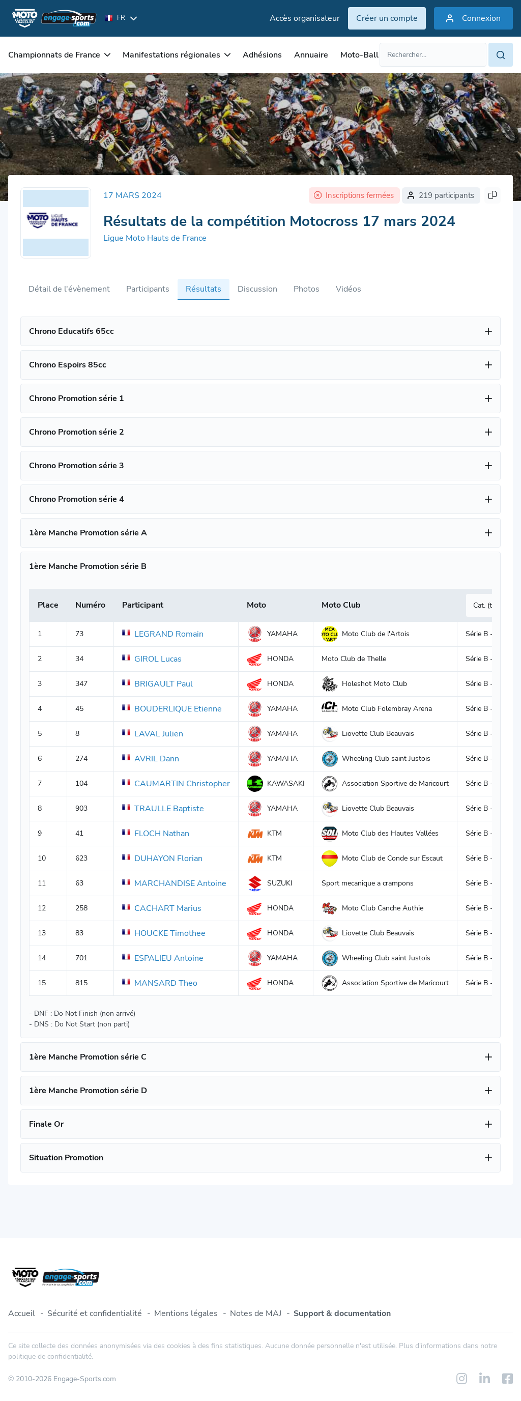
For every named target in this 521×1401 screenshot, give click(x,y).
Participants (147, 289)
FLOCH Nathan (155, 833)
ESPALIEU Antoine (163, 958)
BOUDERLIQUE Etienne (172, 708)
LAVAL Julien (152, 733)
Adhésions (262, 55)
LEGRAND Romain (163, 634)
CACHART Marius (161, 908)
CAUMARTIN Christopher (176, 783)
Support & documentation (342, 1313)
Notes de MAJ (255, 1313)
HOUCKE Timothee (164, 933)
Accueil (21, 1313)
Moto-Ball (359, 55)
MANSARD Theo (159, 983)
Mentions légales (186, 1313)
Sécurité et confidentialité (94, 1313)
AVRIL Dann (150, 758)
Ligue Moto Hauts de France (155, 238)
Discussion (257, 289)
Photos (307, 289)
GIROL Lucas (152, 659)
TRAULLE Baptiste (163, 808)
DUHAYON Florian (162, 858)
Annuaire (311, 55)
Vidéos (348, 289)
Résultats (203, 289)
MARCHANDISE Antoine (174, 883)
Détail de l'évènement (69, 289)
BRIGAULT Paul (157, 684)
